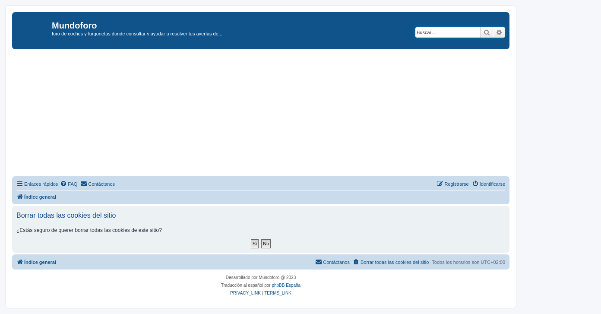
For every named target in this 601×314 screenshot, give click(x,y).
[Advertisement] (271, 114)
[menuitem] (68, 184)
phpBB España (286, 285)
